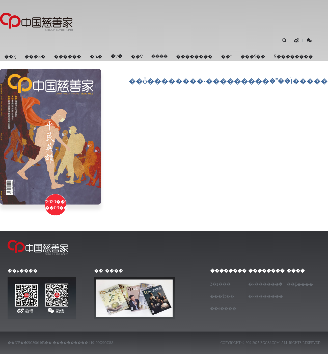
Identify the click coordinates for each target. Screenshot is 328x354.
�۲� (116, 56)
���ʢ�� (252, 56)
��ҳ (10, 56)
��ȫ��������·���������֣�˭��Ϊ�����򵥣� (228, 81)
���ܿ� (159, 56)
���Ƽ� (34, 56)
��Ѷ (137, 56)
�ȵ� (96, 56)
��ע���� (23, 270)
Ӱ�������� (293, 56)
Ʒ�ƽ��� (220, 284)
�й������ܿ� (261, 284)
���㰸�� (222, 296)
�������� (194, 56)
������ (67, 56)
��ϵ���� (222, 308)
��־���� (108, 270)
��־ (226, 56)
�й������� (261, 296)
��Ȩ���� (299, 284)
